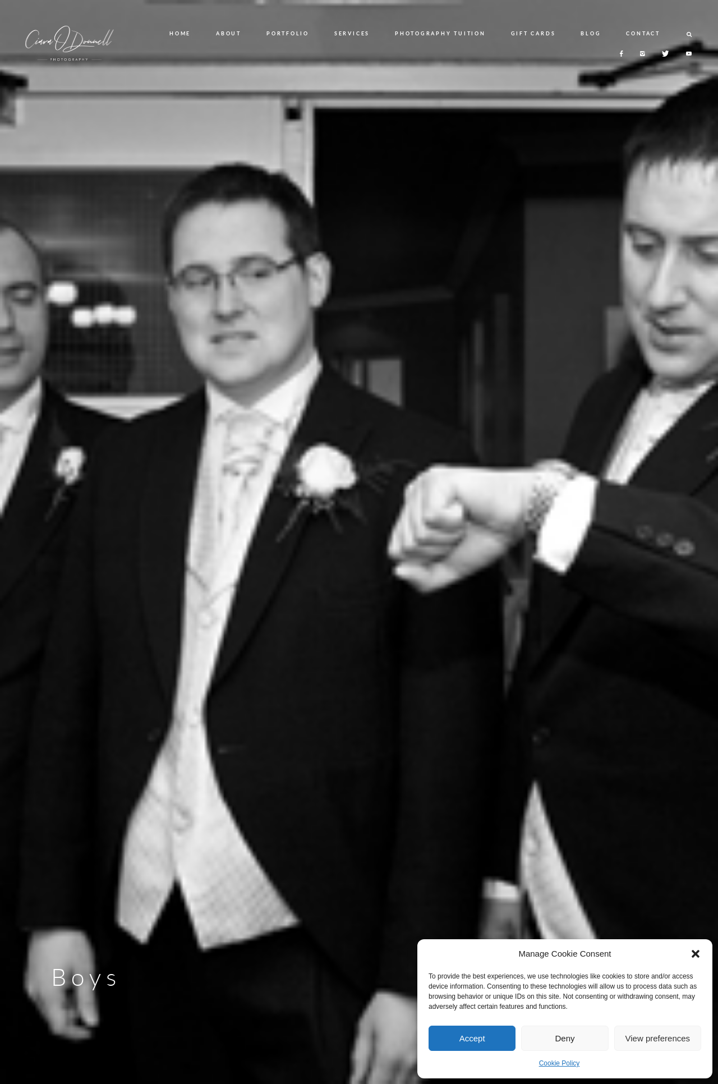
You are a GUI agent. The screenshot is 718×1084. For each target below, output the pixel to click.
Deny (564, 1038)
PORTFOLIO (287, 33)
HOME (180, 33)
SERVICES (352, 33)
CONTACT (643, 33)
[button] (695, 953)
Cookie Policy (559, 1063)
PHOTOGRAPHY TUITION (440, 33)
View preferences (658, 1038)
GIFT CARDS (533, 33)
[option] (359, 542)
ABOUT (228, 33)
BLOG (591, 33)
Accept (472, 1038)
